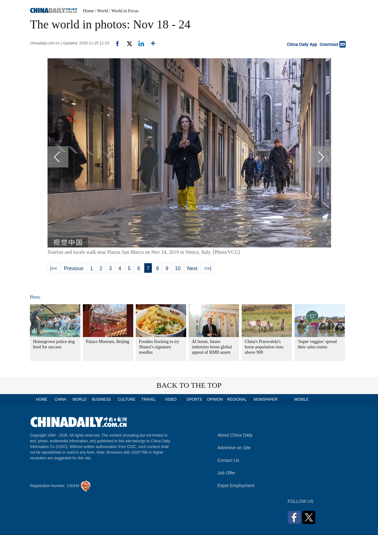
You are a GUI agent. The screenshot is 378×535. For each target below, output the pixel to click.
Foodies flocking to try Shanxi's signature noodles (159, 347)
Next (192, 268)
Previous (73, 268)
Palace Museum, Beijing (107, 341)
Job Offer (226, 472)
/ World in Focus (124, 11)
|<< (53, 268)
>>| (207, 268)
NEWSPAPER (265, 399)
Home (88, 11)
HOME (41, 399)
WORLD (79, 399)
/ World (101, 11)
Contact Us (228, 460)
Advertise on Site (234, 447)
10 (177, 268)
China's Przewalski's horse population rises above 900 (264, 347)
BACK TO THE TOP (189, 385)
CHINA (60, 399)
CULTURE (126, 399)
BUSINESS (101, 399)
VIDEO (170, 399)
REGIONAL (237, 399)
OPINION (215, 399)
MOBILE (301, 399)
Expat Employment (236, 485)
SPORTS (194, 399)
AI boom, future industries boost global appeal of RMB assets (212, 347)
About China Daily (235, 435)
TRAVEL (148, 399)
